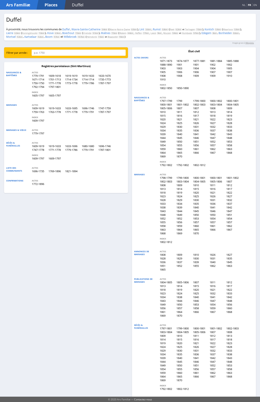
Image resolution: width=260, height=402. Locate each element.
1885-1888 (232, 61)
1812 (196, 112)
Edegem (206, 33)
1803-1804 (216, 104)
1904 (196, 68)
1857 (212, 145)
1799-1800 (199, 101)
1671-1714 (38, 79)
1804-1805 (232, 104)
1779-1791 (38, 76)
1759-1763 (38, 112)
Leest (153, 33)
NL (244, 5)
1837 (212, 130)
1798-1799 (166, 178)
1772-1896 (38, 184)
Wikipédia (249, 43)
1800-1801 (232, 101)
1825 (179, 123)
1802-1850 (166, 88)
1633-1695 (71, 108)
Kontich (209, 29)
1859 (163, 149)
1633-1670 (104, 76)
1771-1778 (54, 83)
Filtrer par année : (17, 53)
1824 (163, 123)
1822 (212, 119)
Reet (172, 29)
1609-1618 (54, 76)
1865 (179, 153)
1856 (196, 145)
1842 (212, 134)
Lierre (9, 33)
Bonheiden (225, 33)
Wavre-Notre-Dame (119, 29)
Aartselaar (30, 36)
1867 (212, 153)
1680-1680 (88, 146)
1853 (229, 141)
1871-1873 (166, 61)
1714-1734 (71, 79)
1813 (212, 112)
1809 (229, 108)
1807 (179, 108)
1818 (212, 115)
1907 (212, 72)
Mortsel (11, 36)
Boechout (68, 33)
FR (249, 5)
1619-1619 (71, 76)
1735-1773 (104, 79)
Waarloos (228, 29)
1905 (229, 68)
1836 (196, 130)
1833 (229, 127)
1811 (179, 112)
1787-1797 (104, 83)
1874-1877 (182, 61)
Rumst (157, 29)
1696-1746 (88, 108)
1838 (229, 130)
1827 (212, 123)
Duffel (66, 29)
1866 (196, 153)
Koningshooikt (30, 33)
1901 (179, 64)
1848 (229, 138)
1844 (163, 138)
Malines (105, 33)
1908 (163, 76)
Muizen (167, 33)
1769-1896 (54, 171)
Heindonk (91, 36)
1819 (229, 115)
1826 (196, 123)
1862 (212, 149)
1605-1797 (38, 95)
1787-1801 (104, 150)
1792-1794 (38, 87)
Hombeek (187, 33)
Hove (50, 33)
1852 (212, 141)
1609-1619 (38, 108)
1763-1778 (54, 112)
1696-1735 (38, 171)
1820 (163, 119)
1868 (229, 153)
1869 (163, 156)
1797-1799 (166, 101)
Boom (49, 36)
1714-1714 (88, 79)
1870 (179, 156)
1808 (212, 108)
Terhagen (190, 29)
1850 (179, 141)
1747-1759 (104, 108)
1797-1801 (54, 87)
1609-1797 (38, 120)
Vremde (87, 33)
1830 (179, 127)
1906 (179, 72)
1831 (196, 127)
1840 (179, 134)
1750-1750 (38, 83)
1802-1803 (199, 104)
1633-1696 (71, 146)
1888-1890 (166, 64)
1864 (163, 153)
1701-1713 (54, 79)
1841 (196, 134)
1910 (229, 76)
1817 (196, 115)
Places (51, 5)
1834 (163, 130)
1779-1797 (38, 133)
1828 (229, 123)
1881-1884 (216, 61)
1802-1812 (199, 165)
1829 (163, 127)
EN (255, 5)
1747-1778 (38, 150)
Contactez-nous (143, 399)
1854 (163, 145)
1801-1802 (182, 104)
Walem (122, 33)
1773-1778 (71, 83)
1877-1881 (199, 61)
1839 (163, 134)
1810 (163, 112)
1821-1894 (71, 171)
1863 (229, 149)
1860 (179, 149)
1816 (179, 115)
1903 (163, 68)
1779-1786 (88, 83)
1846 (196, 138)
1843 (229, 134)
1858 (229, 145)
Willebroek (70, 36)
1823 (229, 119)
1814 (229, 112)
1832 (212, 127)
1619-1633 (88, 76)
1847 (212, 138)
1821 (179, 119)
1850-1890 (182, 88)
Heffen (138, 33)
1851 (196, 141)
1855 (179, 145)
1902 (212, 64)
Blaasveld (113, 36)
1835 (179, 130)
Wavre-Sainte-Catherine (85, 29)
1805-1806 (166, 108)
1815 (163, 115)
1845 (179, 138)
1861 (196, 149)
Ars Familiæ (18, 5)
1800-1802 (216, 101)
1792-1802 (166, 165)
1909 (196, 76)
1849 (163, 141)
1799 (179, 101)
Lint (141, 29)
